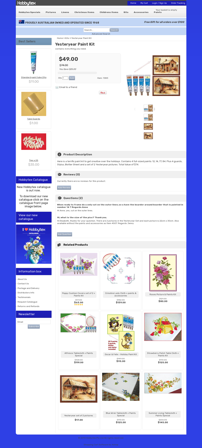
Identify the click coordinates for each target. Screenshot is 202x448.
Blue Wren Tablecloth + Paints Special (121, 414)
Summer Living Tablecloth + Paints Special (163, 414)
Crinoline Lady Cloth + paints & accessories (120, 294)
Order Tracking (178, 3)
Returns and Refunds (28, 306)
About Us (22, 279)
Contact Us (23, 283)
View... (78, 307)
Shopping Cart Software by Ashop (101, 444)
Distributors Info (26, 292)
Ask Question (64, 234)
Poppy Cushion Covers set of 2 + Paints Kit (78, 294)
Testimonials (24, 297)
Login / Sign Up (159, 3)
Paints (158, 12)
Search (114, 30)
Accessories (141, 12)
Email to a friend (68, 87)
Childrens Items (109, 12)
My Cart (144, 3)
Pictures (51, 12)
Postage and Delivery (28, 288)
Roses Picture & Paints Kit (163, 294)
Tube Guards (33, 119)
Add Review (64, 187)
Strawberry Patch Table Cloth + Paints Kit (163, 354)
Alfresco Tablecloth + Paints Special (78, 354)
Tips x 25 (33, 160)
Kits (126, 12)
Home (133, 3)
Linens (65, 12)
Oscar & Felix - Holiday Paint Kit (121, 354)
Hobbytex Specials (29, 12)
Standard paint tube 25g (33, 77)
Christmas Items (84, 12)
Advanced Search (101, 34)
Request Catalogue (27, 302)
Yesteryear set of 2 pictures (78, 415)
